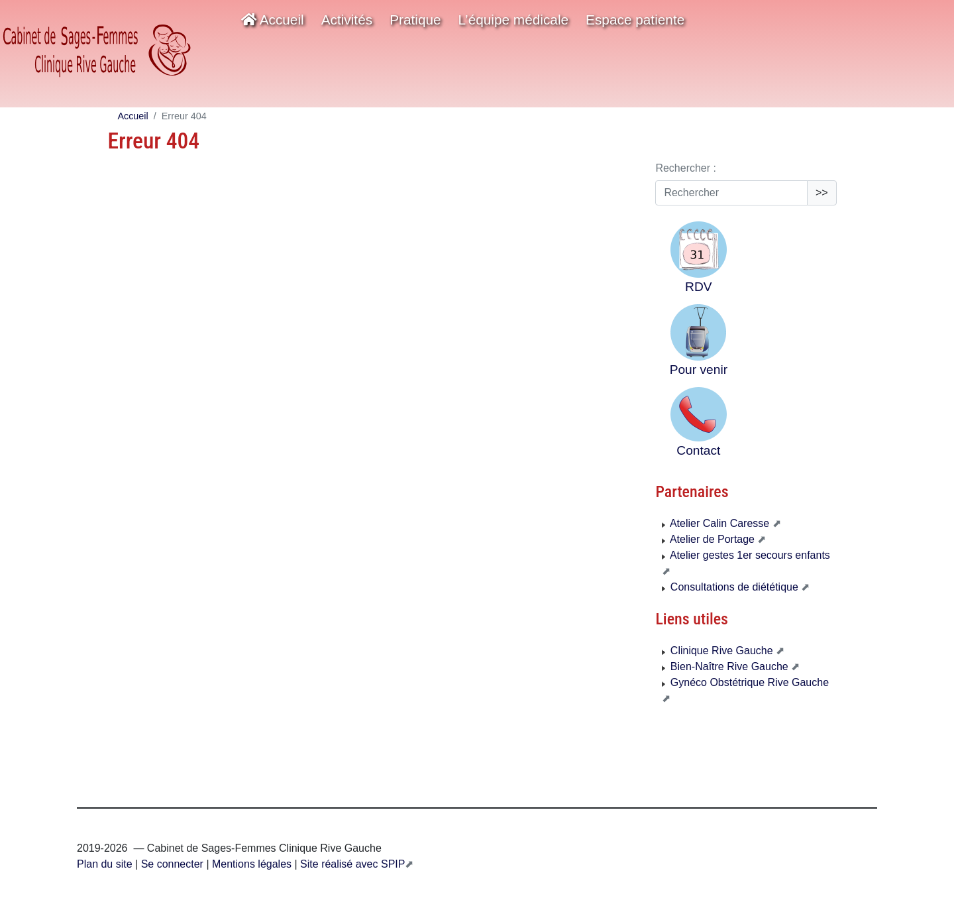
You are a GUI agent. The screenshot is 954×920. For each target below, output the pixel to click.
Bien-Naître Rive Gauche (726, 666)
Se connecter (172, 864)
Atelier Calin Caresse (717, 523)
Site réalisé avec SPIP (351, 864)
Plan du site (104, 864)
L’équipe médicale (513, 19)
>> (822, 192)
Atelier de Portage (709, 539)
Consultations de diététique (731, 587)
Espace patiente (635, 19)
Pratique (415, 19)
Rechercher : (685, 168)
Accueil (272, 19)
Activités (346, 19)
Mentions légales (250, 864)
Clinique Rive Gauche (719, 650)
